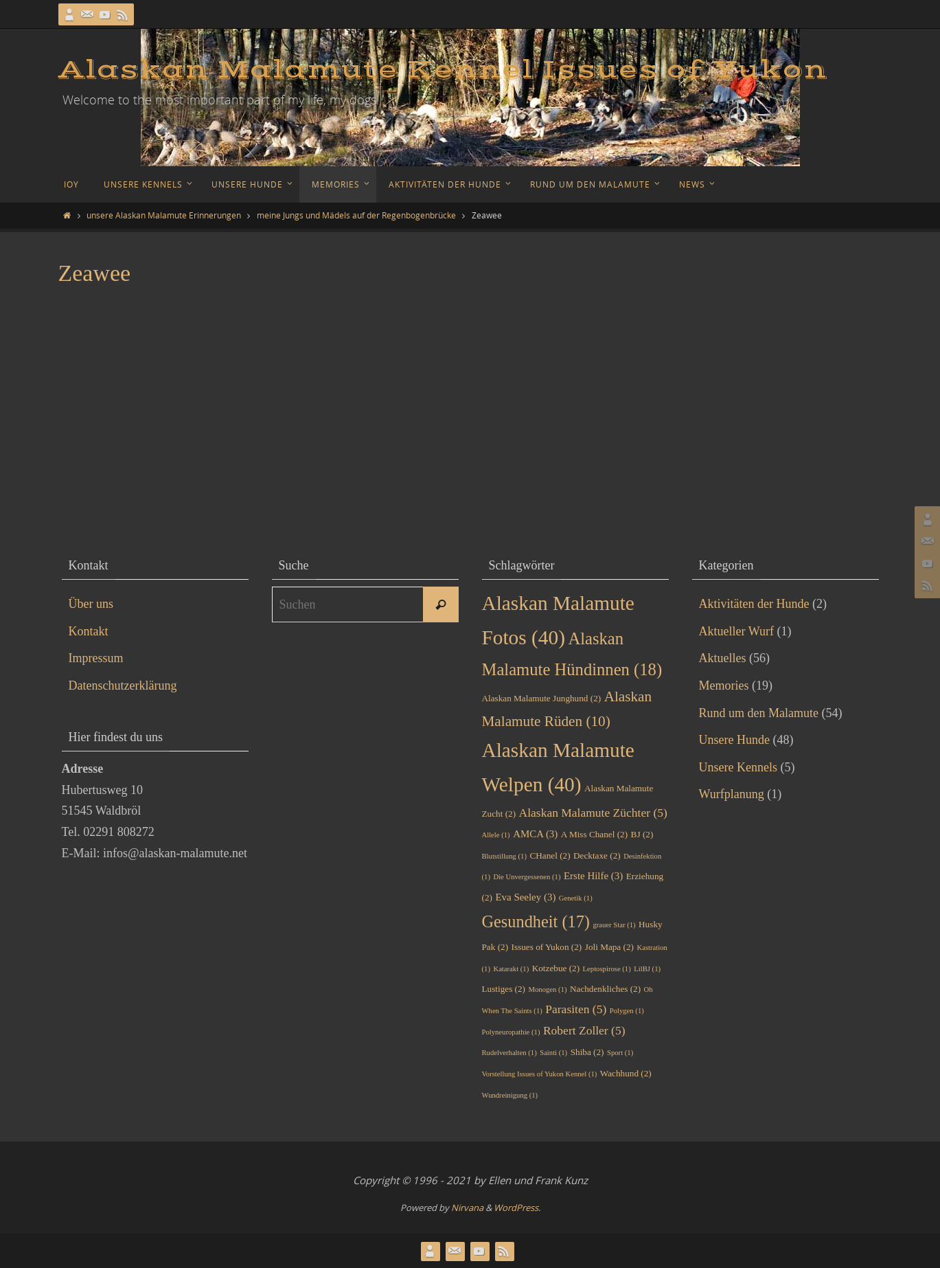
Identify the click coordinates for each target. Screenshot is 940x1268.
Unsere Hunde (734, 740)
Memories (724, 685)
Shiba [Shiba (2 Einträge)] (587, 1052)
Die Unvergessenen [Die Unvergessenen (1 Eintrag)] (526, 877)
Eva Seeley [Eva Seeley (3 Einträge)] (525, 897)
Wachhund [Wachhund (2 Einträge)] (626, 1073)
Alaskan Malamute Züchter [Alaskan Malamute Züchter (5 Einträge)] (593, 812)
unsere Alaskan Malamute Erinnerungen (164, 215)
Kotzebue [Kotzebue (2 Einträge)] (556, 968)
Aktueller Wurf (736, 631)
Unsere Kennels (738, 767)
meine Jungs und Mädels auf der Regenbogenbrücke (356, 215)
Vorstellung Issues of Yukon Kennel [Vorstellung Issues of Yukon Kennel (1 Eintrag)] (539, 1074)
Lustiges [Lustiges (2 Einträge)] (504, 989)
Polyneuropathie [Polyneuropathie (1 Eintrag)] (511, 1032)
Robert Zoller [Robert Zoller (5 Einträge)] (584, 1030)
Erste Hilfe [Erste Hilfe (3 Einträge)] (593, 875)
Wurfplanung (731, 794)
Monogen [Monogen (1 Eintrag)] (548, 989)
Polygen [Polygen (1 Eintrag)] (627, 1011)
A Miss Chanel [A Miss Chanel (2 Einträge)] (594, 834)
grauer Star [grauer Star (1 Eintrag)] (614, 925)
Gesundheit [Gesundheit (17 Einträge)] (536, 921)
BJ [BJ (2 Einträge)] (642, 834)
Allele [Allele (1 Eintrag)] (496, 835)
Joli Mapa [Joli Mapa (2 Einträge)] (609, 947)
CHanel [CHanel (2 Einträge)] (549, 855)
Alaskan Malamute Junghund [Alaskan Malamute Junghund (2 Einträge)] (541, 698)
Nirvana (467, 1207)
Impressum (96, 658)
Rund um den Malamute (758, 713)
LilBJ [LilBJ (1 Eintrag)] (647, 969)
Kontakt (88, 631)
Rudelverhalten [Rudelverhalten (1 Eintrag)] (509, 1052)
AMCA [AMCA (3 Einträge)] (535, 833)
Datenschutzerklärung (123, 685)
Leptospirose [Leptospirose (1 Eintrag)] (607, 969)
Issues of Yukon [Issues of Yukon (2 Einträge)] (547, 947)
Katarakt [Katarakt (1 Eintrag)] (511, 969)
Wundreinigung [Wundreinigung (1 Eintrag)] (510, 1095)
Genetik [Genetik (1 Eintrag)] (576, 898)
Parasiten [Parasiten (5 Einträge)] (575, 1009)
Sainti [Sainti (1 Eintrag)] (553, 1052)
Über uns (91, 604)
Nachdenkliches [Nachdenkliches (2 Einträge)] (605, 989)
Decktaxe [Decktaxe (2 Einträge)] (597, 855)
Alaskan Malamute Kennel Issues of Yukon (442, 70)
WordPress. (517, 1207)
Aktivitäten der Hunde (754, 604)
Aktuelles (722, 658)
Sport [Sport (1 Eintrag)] (620, 1052)
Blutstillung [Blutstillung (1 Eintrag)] (504, 856)
